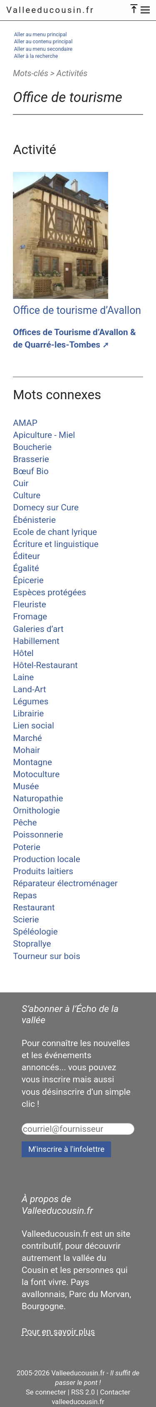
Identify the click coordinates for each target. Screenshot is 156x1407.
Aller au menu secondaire (43, 49)
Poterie (26, 847)
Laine (23, 677)
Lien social (33, 726)
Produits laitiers (43, 871)
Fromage (30, 616)
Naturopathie (38, 798)
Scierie (26, 920)
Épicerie (28, 580)
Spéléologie (35, 932)
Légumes (30, 701)
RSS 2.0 (83, 1392)
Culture (26, 495)
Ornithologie (36, 810)
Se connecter (46, 1392)
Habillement (36, 641)
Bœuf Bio (31, 471)
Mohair (26, 750)
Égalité (26, 568)
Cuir (20, 483)
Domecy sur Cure (46, 507)
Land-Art (29, 689)
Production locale (46, 859)
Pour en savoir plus (58, 1332)
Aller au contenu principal (43, 41)
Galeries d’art (38, 629)
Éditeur (26, 556)
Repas (25, 895)
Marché (27, 738)
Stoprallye (32, 944)
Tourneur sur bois (46, 956)
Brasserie (31, 459)
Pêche (25, 823)
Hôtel (23, 653)
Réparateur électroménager (65, 883)
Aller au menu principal (40, 34)
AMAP (25, 423)
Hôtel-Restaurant (45, 665)
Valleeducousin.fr (50, 10)
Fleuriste (29, 604)
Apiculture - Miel (44, 435)
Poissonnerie (38, 835)
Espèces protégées (49, 592)
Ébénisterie (34, 520)
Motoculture (36, 774)
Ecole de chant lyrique (55, 532)
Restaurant (33, 907)
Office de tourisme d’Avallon (77, 310)
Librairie (28, 713)
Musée (26, 786)
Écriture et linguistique (56, 544)
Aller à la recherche (36, 56)
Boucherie (32, 447)
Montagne (32, 762)
